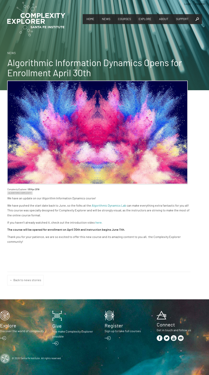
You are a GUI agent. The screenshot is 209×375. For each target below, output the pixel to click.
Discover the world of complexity (22, 331)
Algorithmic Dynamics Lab (109, 205)
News (106, 19)
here (98, 222)
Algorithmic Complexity (19, 193)
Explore (145, 19)
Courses (124, 19)
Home (90, 19)
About (163, 19)
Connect (166, 324)
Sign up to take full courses (123, 331)
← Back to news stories (25, 280)
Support (182, 19)
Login (187, 3)
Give (57, 326)
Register (200, 3)
